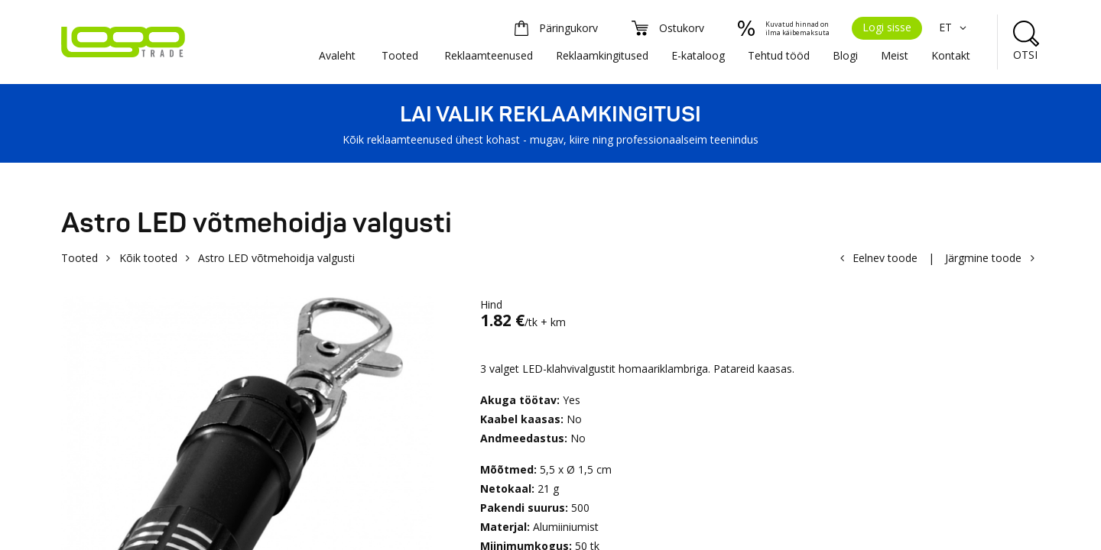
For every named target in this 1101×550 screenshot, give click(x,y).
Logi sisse (886, 27)
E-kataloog (698, 55)
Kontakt (950, 55)
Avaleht (337, 55)
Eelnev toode (885, 258)
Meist (894, 55)
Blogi (845, 55)
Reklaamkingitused (602, 55)
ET (954, 27)
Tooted (400, 55)
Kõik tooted (148, 258)
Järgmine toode (983, 258)
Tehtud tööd (779, 55)
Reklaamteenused (488, 55)
